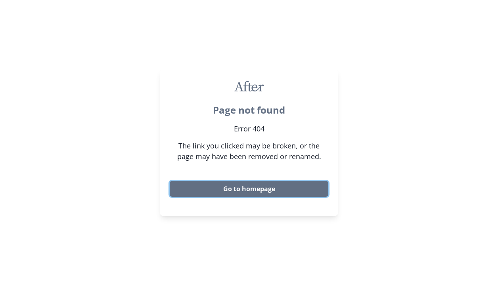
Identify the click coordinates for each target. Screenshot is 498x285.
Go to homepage (249, 188)
